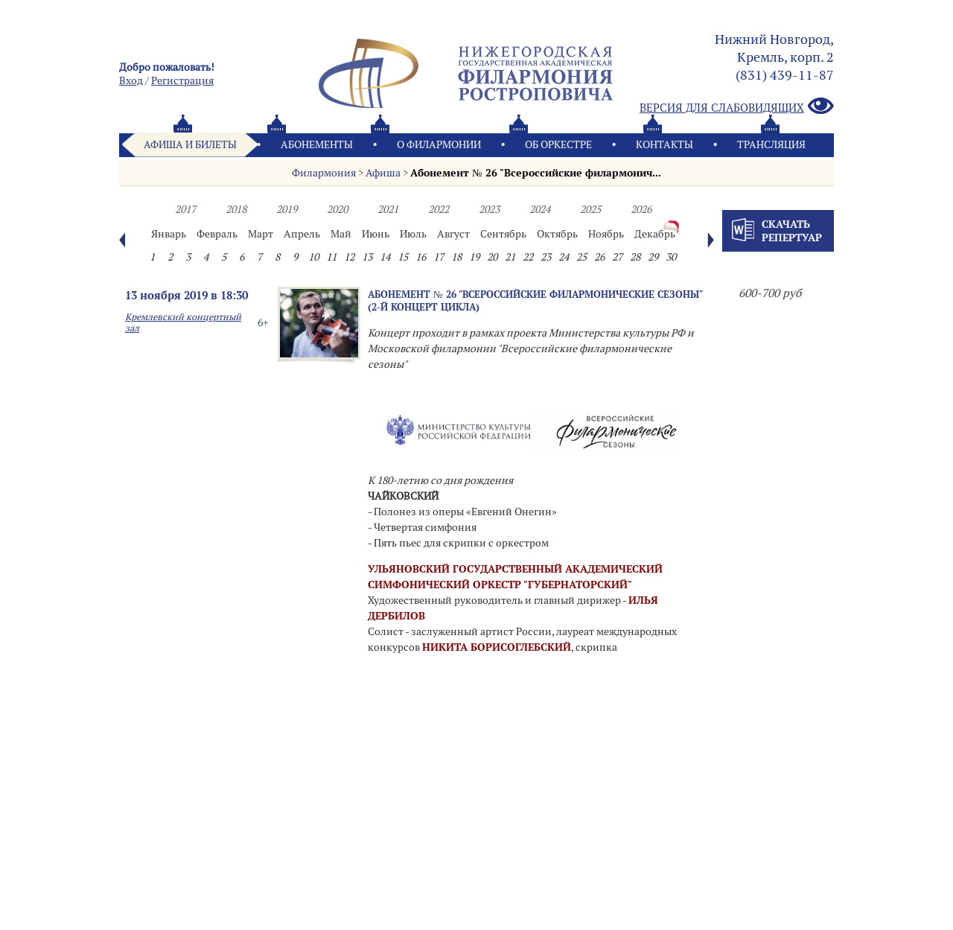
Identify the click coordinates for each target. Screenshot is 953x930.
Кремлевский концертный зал (183, 322)
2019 (286, 209)
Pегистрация (182, 80)
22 (528, 257)
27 (617, 257)
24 (563, 257)
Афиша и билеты (190, 144)
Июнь (375, 234)
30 (671, 257)
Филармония (324, 172)
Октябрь (557, 234)
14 (385, 257)
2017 (185, 209)
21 (510, 257)
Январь (168, 234)
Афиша (383, 172)
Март (260, 234)
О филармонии (439, 144)
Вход (131, 80)
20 (492, 257)
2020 (337, 209)
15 (403, 257)
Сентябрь (503, 234)
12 (349, 257)
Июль (413, 234)
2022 (438, 209)
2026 (641, 209)
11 (331, 257)
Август (453, 234)
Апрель (302, 234)
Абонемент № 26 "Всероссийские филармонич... (535, 172)
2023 (489, 209)
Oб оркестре (558, 144)
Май (341, 234)
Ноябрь (606, 234)
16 (420, 257)
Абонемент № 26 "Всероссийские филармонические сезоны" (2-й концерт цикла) (535, 300)
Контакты (664, 144)
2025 (590, 209)
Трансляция (771, 144)
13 (367, 257)
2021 (387, 209)
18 (456, 257)
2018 (236, 209)
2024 (539, 209)
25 (581, 257)
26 (599, 257)
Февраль (217, 234)
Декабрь (654, 234)
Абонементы (317, 144)
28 (635, 257)
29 (653, 257)
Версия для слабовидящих (737, 107)
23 (546, 257)
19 (474, 257)
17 (438, 257)
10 (313, 257)
